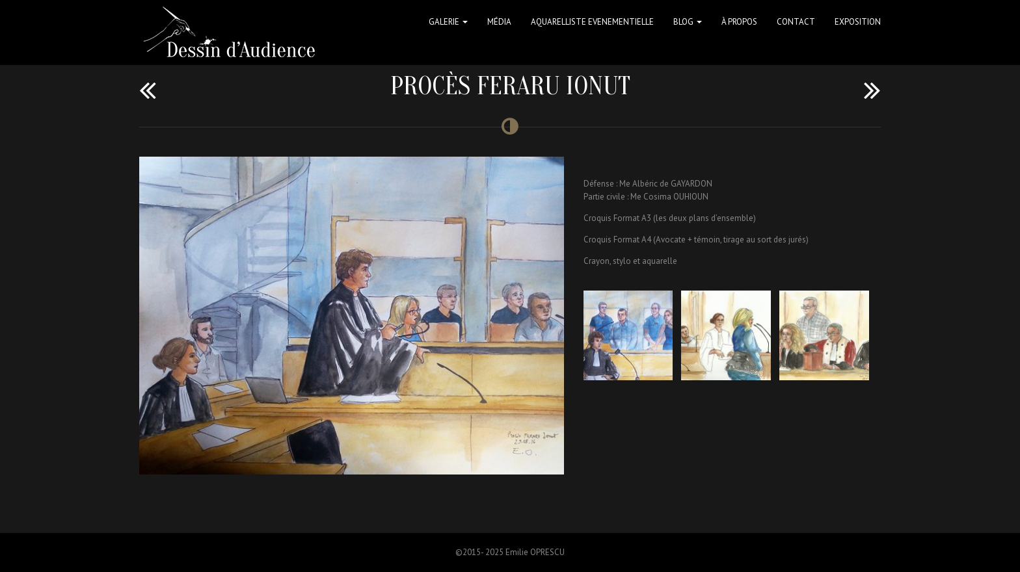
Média (499, 21)
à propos (739, 21)
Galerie (448, 21)
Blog (687, 21)
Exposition (858, 21)
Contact (796, 21)
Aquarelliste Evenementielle (592, 21)
